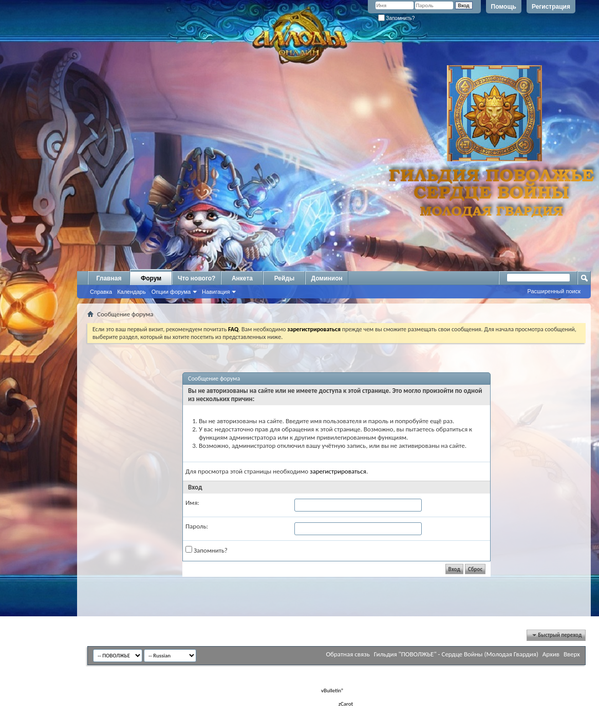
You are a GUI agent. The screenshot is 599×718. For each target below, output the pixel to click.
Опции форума (171, 292)
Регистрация (551, 6)
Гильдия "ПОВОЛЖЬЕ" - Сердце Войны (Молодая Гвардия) (456, 654)
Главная (109, 278)
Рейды (284, 278)
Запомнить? (396, 18)
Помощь (503, 6)
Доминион (326, 278)
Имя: (192, 502)
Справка (101, 292)
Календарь (131, 292)
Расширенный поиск (554, 291)
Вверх (572, 654)
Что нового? (196, 278)
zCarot (346, 704)
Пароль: (196, 526)
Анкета (242, 278)
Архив (550, 654)
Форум (151, 278)
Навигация (216, 292)
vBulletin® (332, 690)
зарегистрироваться (338, 471)
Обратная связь (347, 654)
